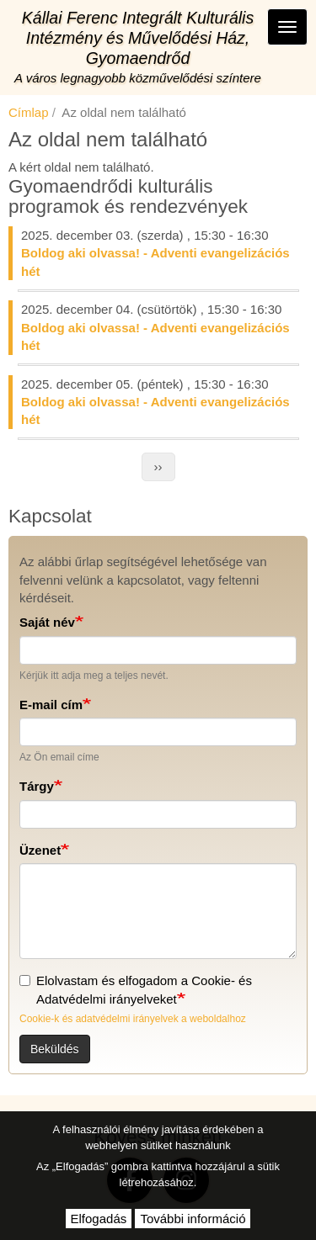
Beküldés (54, 1049)
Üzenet (40, 850)
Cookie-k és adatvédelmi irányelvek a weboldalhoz (132, 1019)
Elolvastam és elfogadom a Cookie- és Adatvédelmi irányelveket (135, 989)
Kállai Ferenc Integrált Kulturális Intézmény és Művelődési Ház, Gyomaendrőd (138, 37)
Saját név (47, 622)
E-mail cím (51, 704)
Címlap (28, 112)
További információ (192, 1218)
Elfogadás (99, 1218)
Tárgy (36, 786)
